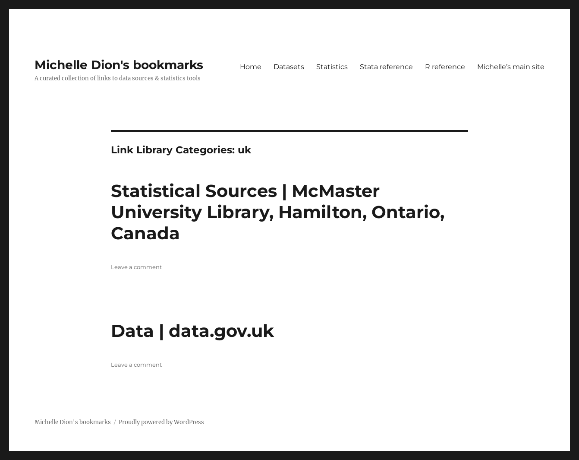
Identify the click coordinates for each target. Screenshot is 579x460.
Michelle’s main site (510, 67)
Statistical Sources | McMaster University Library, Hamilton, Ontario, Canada (277, 212)
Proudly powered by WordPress (161, 422)
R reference (445, 67)
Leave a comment (136, 266)
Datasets (289, 67)
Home (250, 67)
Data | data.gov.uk (192, 330)
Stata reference (386, 67)
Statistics (332, 67)
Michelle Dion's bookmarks (119, 64)
